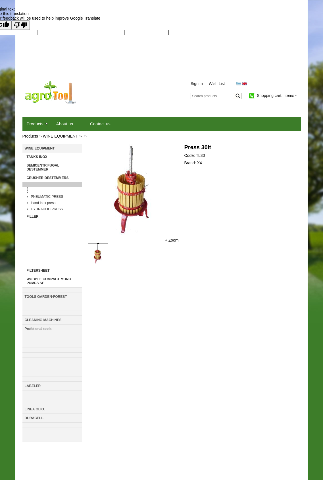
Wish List (217, 83)
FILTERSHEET (38, 271)
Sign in (197, 83)
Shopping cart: (277, 95)
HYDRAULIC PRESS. (47, 209)
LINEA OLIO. (35, 409)
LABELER (33, 386)
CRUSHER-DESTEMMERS (48, 178)
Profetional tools (38, 329)
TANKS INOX (37, 157)
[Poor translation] (21, 25)
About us (64, 123)
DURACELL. (34, 418)
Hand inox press (43, 203)
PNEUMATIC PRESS (47, 197)
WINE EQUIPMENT (60, 136)
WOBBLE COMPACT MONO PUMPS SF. (49, 281)
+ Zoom (172, 240)
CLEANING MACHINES (43, 320)
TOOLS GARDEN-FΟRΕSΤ (46, 297)
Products (35, 123)
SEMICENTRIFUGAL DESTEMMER (43, 167)
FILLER (33, 217)
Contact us (100, 123)
